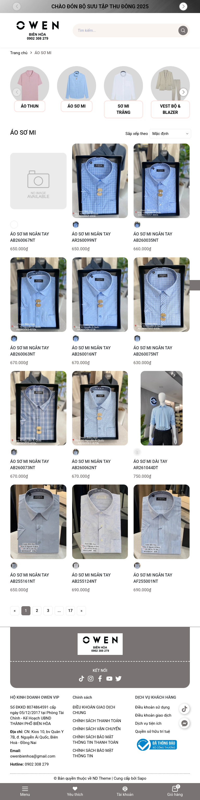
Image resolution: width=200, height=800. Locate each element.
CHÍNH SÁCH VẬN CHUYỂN (97, 729)
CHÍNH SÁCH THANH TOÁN (97, 720)
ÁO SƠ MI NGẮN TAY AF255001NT (152, 578)
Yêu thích (75, 791)
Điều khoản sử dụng (152, 707)
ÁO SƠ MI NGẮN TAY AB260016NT (91, 351)
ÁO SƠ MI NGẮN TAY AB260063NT (29, 351)
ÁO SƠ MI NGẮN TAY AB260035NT (152, 237)
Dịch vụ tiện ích (148, 723)
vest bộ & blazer (170, 109)
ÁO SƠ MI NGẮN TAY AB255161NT (29, 578)
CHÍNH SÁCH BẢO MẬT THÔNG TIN (93, 753)
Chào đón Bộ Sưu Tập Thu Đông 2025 (99, 6)
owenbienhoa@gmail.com (32, 756)
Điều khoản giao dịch (153, 715)
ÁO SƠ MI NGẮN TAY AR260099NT (91, 237)
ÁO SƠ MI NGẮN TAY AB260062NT (91, 464)
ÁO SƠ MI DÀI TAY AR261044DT (150, 464)
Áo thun (30, 106)
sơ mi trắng (123, 109)
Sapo (142, 778)
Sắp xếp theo (137, 133)
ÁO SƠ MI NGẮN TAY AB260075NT (152, 351)
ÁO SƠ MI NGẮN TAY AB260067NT (29, 237)
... (59, 610)
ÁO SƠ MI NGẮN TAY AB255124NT (91, 578)
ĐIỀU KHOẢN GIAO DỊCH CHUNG (94, 710)
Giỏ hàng (175, 791)
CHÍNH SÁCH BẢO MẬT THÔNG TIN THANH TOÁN (95, 740)
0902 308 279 (37, 764)
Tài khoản (125, 791)
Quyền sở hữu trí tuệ (152, 731)
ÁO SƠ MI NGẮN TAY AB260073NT (29, 464)
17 (70, 610)
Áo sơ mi (76, 106)
